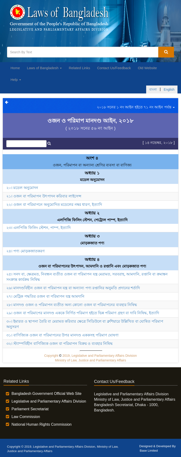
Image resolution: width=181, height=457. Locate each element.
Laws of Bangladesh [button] (44, 68)
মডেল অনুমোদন (92, 180)
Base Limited (149, 450)
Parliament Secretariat (29, 409)
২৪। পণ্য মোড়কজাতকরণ (25, 251)
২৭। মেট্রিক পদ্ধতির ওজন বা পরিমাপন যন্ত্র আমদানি (45, 296)
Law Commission (25, 417)
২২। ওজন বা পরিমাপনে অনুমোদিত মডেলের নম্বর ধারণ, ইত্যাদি (54, 205)
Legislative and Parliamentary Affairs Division (48, 401)
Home (15, 68)
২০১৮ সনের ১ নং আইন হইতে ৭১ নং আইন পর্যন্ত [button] (136, 107)
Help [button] (16, 80)
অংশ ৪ (92, 158)
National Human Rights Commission (41, 424)
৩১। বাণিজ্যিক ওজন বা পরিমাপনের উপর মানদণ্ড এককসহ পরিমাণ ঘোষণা (62, 335)
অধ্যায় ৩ (92, 236)
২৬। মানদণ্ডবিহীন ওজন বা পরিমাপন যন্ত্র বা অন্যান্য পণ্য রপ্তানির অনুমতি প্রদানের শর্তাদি (73, 288)
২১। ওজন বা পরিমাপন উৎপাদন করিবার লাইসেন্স (43, 196)
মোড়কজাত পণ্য (92, 243)
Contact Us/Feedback (114, 68)
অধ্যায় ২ (92, 213)
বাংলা (153, 89)
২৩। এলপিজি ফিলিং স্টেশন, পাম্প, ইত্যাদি (38, 228)
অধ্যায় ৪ (92, 259)
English (169, 89)
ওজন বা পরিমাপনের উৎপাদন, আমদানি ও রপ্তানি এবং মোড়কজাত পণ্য (92, 266)
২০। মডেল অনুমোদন (22, 188)
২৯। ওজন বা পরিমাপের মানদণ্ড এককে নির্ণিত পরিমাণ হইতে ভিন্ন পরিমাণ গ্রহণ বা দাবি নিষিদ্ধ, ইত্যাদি (82, 313)
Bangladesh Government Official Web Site (46, 394)
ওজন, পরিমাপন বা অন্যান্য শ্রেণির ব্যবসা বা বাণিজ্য (92, 165)
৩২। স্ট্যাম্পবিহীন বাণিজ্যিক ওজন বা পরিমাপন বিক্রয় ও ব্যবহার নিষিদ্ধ (59, 344)
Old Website (147, 68)
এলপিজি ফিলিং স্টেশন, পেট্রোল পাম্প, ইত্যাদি (92, 220)
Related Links (79, 68)
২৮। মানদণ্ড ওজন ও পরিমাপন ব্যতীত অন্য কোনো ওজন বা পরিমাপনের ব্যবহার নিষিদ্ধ (71, 305)
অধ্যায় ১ (92, 173)
